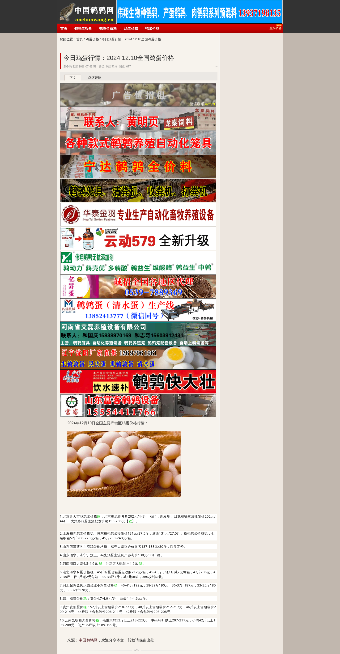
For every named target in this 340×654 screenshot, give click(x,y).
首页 (63, 28)
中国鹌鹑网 (86, 12)
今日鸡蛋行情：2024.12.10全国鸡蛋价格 (119, 57)
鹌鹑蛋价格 (108, 28)
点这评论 (94, 77)
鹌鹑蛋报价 (83, 28)
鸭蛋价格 (152, 28)
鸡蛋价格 (131, 28)
